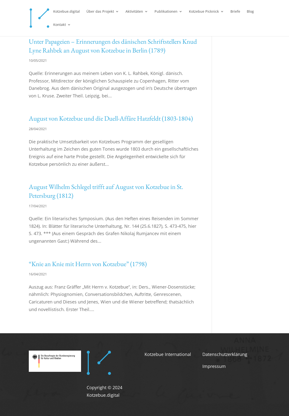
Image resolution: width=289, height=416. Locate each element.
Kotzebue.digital (66, 12)
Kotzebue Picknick (204, 12)
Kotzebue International (167, 354)
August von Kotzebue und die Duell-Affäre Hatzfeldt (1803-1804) (111, 118)
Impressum (214, 366)
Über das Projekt (100, 12)
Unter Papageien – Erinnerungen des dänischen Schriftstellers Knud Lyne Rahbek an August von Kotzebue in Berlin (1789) (113, 45)
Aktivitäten (134, 12)
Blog (250, 12)
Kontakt (59, 25)
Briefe (235, 12)
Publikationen (166, 12)
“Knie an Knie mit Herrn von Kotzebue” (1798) (88, 264)
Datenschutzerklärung (224, 354)
